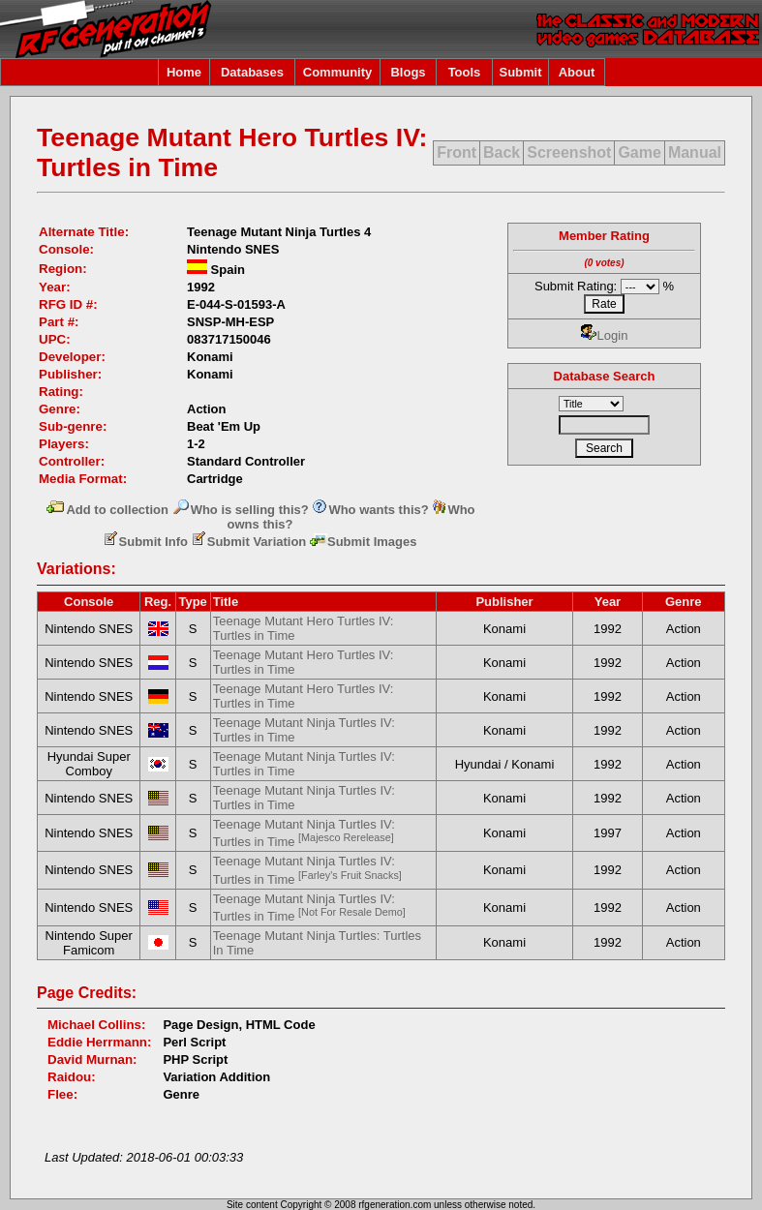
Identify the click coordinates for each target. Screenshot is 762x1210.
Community (338, 72)
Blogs (407, 72)
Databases (252, 72)
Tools (464, 72)
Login (604, 335)
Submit (520, 72)
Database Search (604, 376)
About (577, 72)
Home (184, 72)
